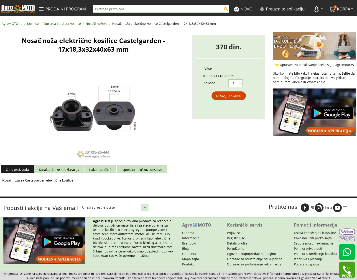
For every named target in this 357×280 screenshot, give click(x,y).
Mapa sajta (190, 259)
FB (307, 207)
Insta (323, 207)
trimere (123, 229)
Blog (185, 248)
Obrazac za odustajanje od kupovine (255, 259)
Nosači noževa (96, 23)
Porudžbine (236, 248)
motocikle (142, 234)
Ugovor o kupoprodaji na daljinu (251, 254)
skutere (157, 234)
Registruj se (236, 238)
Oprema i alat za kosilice (62, 23)
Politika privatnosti (308, 248)
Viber (295, 82)
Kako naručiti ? (100, 169)
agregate (137, 229)
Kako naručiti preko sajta (313, 238)
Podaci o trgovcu (306, 264)
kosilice (110, 229)
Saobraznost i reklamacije (313, 243)
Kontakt (188, 264)
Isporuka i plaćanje (308, 259)
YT (340, 207)
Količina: (210, 83)
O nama (188, 233)
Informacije (190, 238)
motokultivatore (122, 234)
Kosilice (33, 23)
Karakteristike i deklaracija (59, 169)
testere (98, 229)
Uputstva (189, 254)
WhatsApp (315, 82)
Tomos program (134, 238)
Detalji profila (237, 243)
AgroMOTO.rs (12, 23)
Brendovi (189, 243)
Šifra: (208, 69)
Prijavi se (234, 233)
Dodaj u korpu (228, 95)
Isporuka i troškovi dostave (142, 169)
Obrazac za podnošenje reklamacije (254, 264)
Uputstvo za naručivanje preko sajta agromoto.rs (317, 65)
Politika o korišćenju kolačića (315, 254)
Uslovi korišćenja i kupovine (315, 233)
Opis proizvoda (17, 169)
